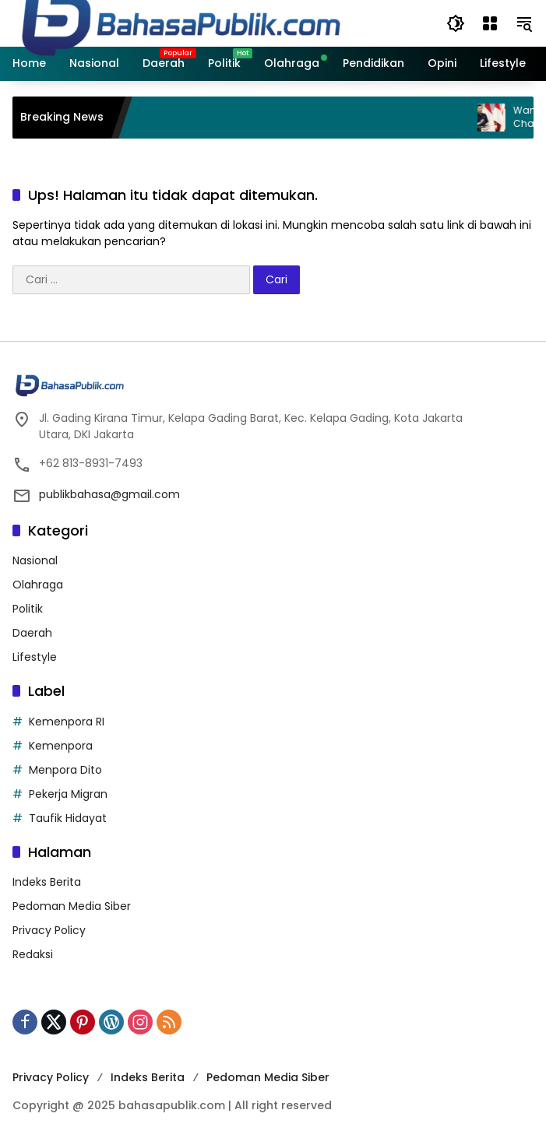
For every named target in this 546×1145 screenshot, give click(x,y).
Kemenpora (61, 745)
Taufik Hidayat (68, 818)
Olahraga (37, 584)
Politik (27, 608)
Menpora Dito (65, 770)
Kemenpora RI (66, 721)
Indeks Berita (46, 882)
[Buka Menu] (490, 23)
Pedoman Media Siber (71, 906)
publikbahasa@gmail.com (109, 494)
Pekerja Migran (68, 794)
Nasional (35, 560)
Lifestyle (34, 657)
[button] (455, 23)
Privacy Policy (49, 930)
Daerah (32, 633)
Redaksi (32, 954)
